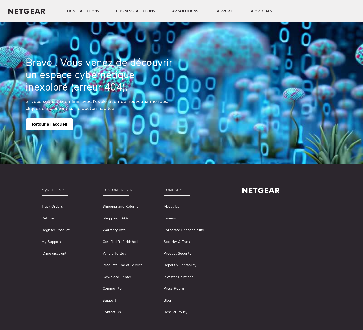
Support (109, 300)
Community (112, 288)
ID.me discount (54, 253)
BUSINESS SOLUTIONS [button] (135, 11)
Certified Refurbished (120, 241)
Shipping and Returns (120, 206)
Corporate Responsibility (184, 230)
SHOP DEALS (261, 11)
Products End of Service (122, 265)
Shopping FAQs (116, 218)
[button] (69, 191)
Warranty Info (114, 230)
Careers (170, 218)
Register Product (56, 230)
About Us (171, 206)
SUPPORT (224, 11)
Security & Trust (177, 241)
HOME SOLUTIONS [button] (83, 11)
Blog (167, 300)
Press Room (174, 288)
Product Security (177, 253)
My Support (51, 241)
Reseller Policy (176, 312)
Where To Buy (114, 253)
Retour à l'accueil (49, 124)
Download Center (117, 277)
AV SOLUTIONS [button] (185, 11)
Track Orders (52, 206)
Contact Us (112, 312)
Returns (48, 218)
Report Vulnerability (180, 265)
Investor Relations (179, 277)
